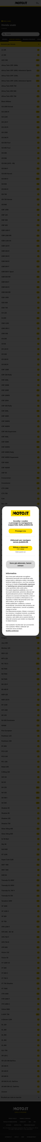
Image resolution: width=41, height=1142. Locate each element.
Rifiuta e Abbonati (20, 548)
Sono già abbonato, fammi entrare (20, 564)
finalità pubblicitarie (11, 603)
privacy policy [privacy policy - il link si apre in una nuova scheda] (10, 580)
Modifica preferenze (12, 631)
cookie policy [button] (23, 588)
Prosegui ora (20, 531)
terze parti (9, 592)
